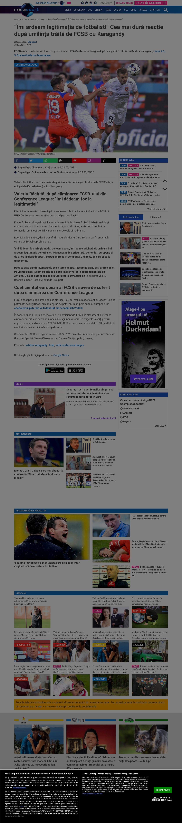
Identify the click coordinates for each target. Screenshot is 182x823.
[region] (91, 796)
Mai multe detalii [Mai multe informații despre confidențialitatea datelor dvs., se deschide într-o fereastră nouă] (19, 787)
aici (21, 806)
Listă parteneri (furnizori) (92, 794)
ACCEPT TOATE (163, 790)
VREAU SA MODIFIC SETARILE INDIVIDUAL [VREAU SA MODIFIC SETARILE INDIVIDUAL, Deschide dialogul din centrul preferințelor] (161, 799)
